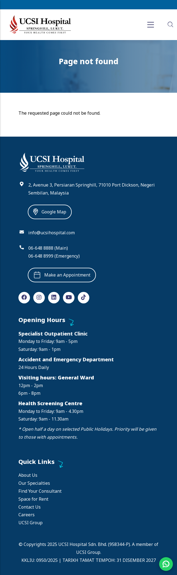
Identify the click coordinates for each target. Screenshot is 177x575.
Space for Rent (33, 499)
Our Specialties (34, 483)
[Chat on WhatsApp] (166, 564)
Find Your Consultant (40, 491)
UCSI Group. (88, 552)
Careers (26, 515)
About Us (27, 475)
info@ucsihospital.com (51, 233)
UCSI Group (30, 523)
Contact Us (29, 507)
